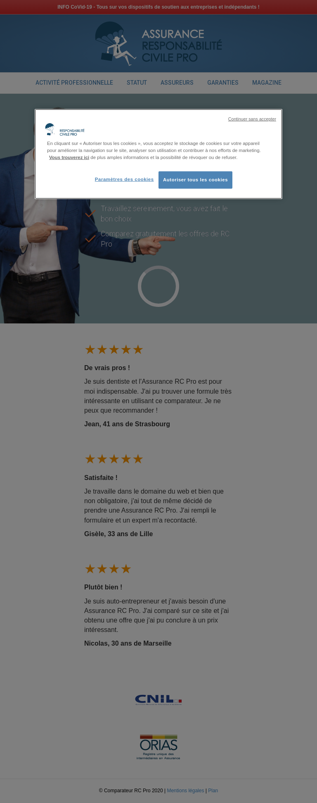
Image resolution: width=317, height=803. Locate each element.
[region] (158, 154)
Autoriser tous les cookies (195, 179)
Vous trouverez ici (69, 156)
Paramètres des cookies (124, 178)
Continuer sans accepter (252, 118)
